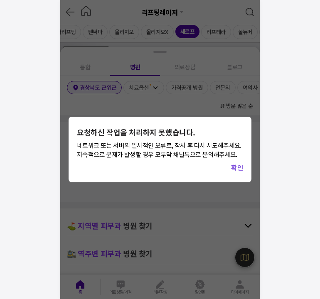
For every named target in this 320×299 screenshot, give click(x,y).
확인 (237, 167)
